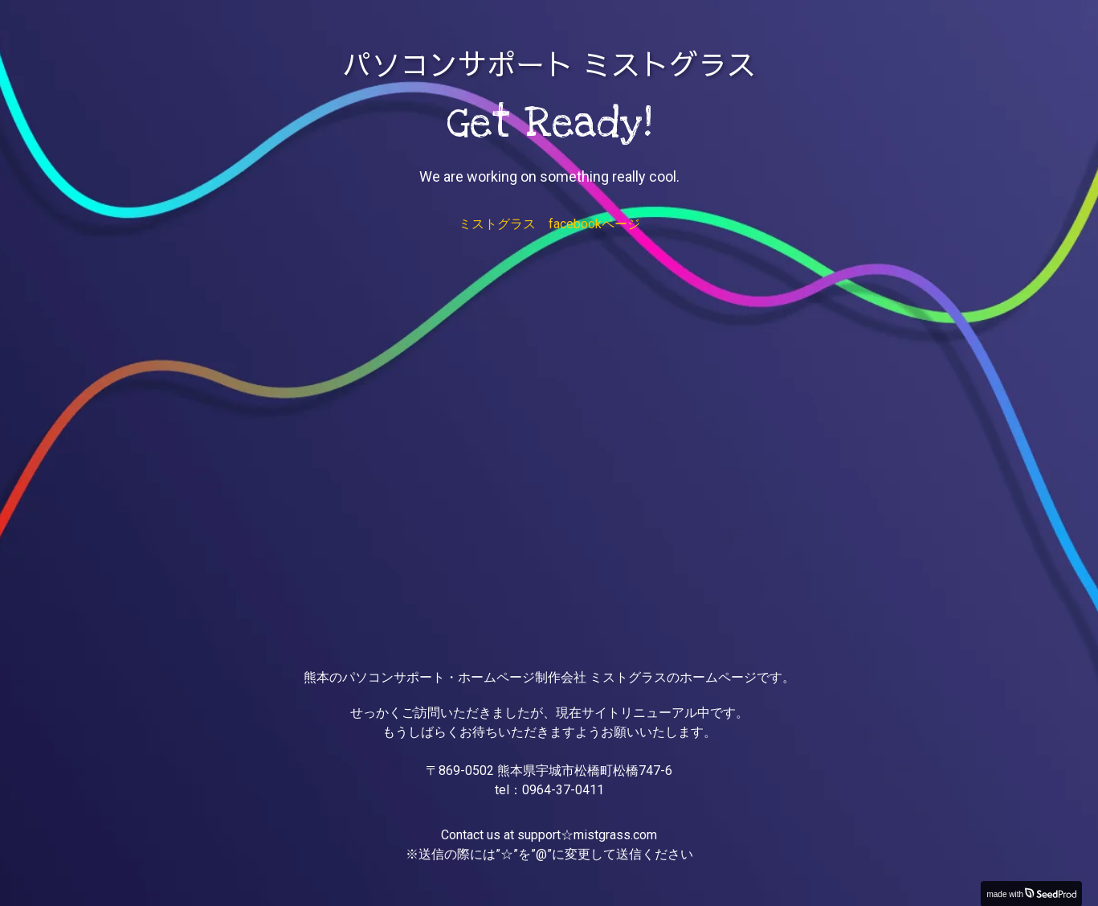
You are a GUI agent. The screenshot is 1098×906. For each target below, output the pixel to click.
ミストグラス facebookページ (549, 224)
